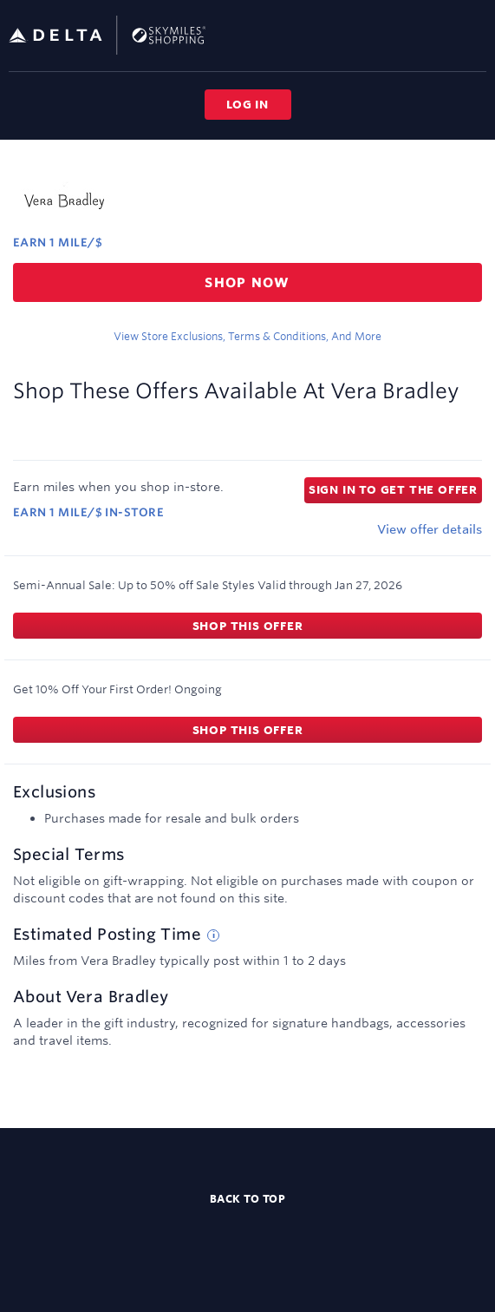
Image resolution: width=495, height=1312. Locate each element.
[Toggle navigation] (474, 35)
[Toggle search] (446, 34)
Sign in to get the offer (393, 489)
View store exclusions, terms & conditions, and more (247, 336)
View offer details (429, 529)
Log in (247, 104)
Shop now (247, 282)
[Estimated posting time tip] (213, 935)
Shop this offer (247, 626)
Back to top (248, 1198)
